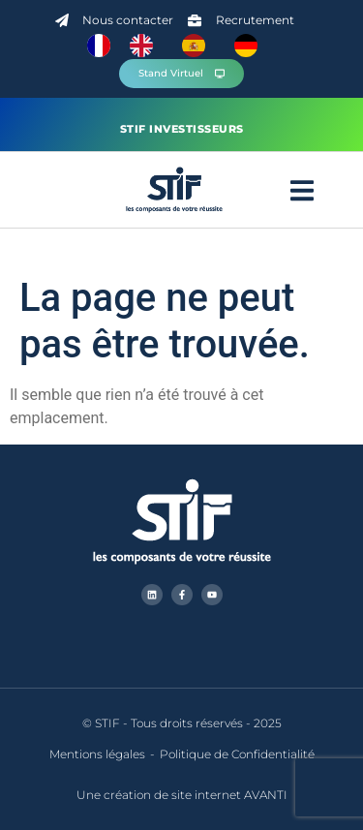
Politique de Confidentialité (237, 754)
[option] (146, 45)
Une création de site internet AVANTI (181, 794)
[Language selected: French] (182, 45)
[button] (301, 190)
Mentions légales (97, 754)
